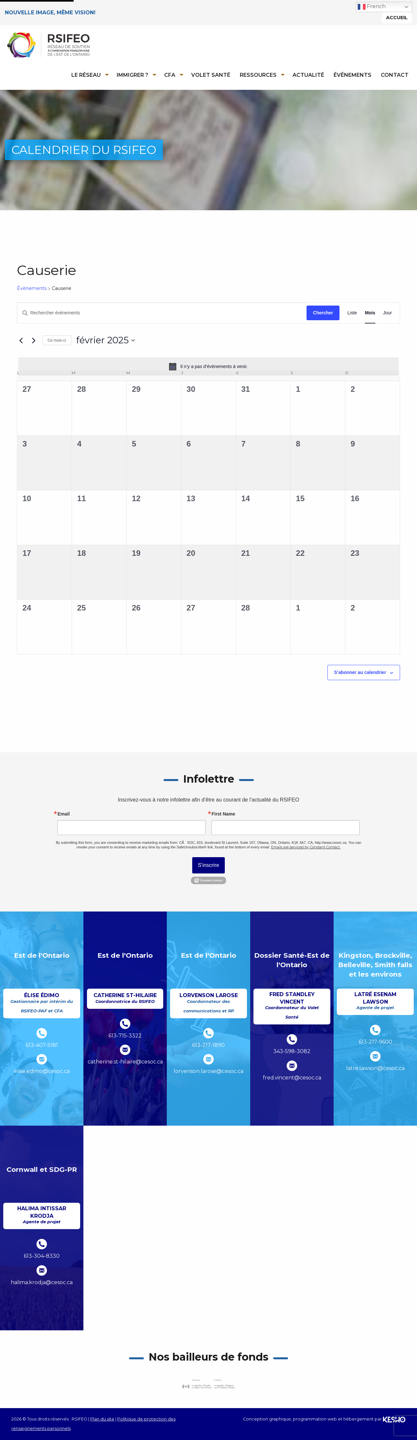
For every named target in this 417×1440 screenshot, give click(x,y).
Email (63, 814)
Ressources (258, 75)
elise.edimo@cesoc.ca (42, 1071)
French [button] (372, 7)
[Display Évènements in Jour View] (387, 313)
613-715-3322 (125, 1036)
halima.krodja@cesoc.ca (42, 1282)
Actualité (308, 75)
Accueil (397, 18)
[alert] (208, 366)
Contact (395, 75)
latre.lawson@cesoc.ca (375, 1068)
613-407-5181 (42, 1045)
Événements (352, 75)
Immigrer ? (132, 75)
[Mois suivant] (33, 340)
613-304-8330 (42, 1256)
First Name (223, 814)
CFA (169, 75)
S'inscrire (208, 865)
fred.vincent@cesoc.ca (292, 1078)
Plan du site (102, 1419)
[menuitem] (88, 75)
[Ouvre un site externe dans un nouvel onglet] (208, 1384)
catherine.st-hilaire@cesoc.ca (125, 1062)
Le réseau (86, 75)
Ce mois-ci (57, 340)
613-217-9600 (375, 1042)
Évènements (32, 288)
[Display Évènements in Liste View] (352, 313)
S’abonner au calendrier (360, 672)
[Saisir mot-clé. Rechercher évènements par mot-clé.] (162, 313)
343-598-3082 (291, 1051)
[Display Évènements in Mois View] (370, 313)
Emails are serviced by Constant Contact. (305, 847)
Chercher (323, 312)
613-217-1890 (208, 1045)
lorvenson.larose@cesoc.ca (208, 1071)
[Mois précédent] (21, 340)
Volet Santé (210, 75)
